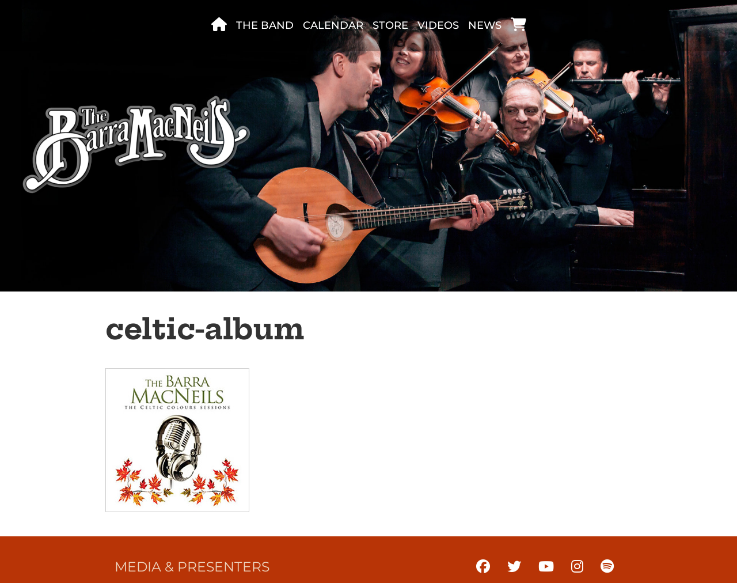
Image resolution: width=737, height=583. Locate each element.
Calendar (333, 25)
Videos (438, 25)
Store (390, 25)
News (485, 25)
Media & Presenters (192, 566)
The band (265, 25)
